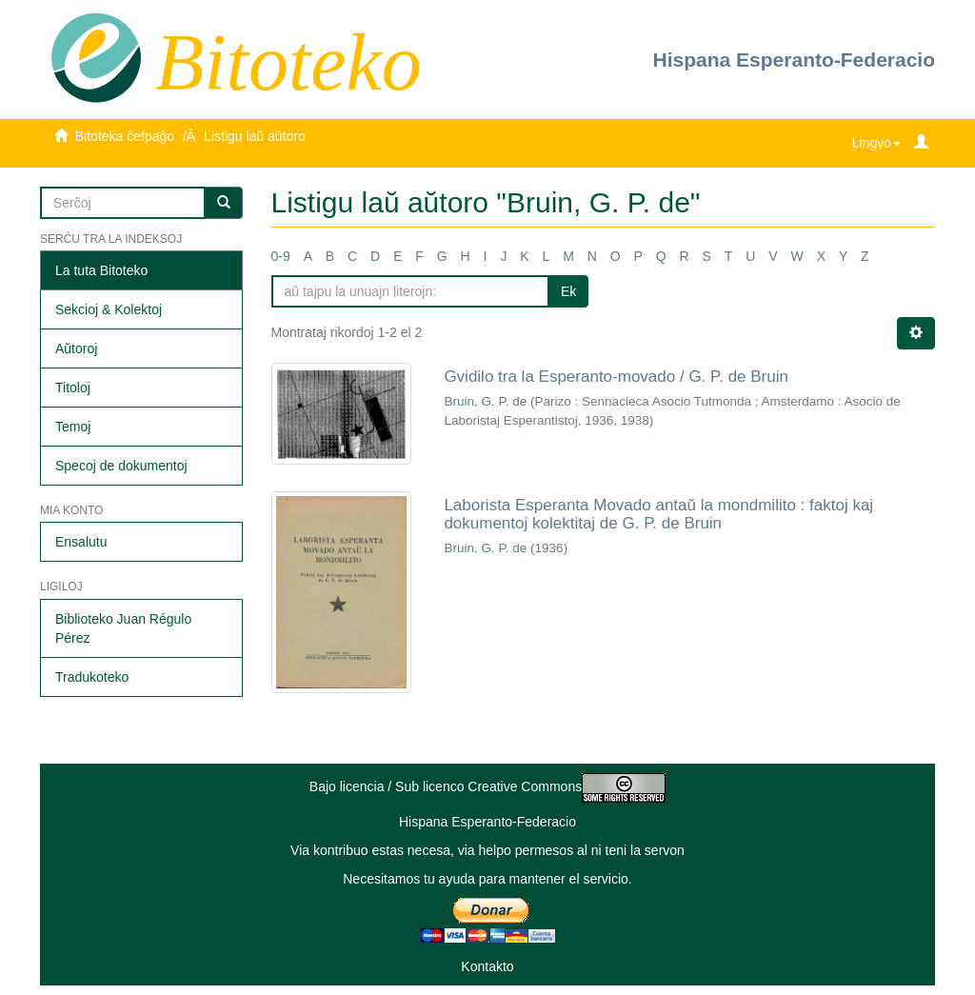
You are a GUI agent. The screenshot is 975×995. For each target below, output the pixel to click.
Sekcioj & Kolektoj (108, 309)
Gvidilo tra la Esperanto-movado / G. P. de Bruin (616, 377)
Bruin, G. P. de (485, 401)
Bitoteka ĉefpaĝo (124, 136)
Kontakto (487, 966)
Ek (568, 291)
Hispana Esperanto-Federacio (794, 59)
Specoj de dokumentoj (121, 465)
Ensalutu (81, 541)
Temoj (72, 426)
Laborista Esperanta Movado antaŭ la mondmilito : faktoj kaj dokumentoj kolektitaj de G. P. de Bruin (658, 514)
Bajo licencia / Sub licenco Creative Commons (487, 786)
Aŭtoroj (76, 348)
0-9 (280, 256)
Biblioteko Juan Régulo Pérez (123, 628)
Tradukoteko (92, 677)
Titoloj (72, 387)
